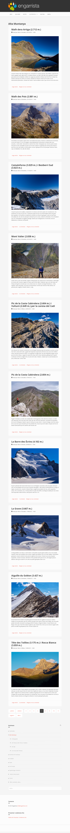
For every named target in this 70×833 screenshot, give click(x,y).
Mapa (49, 14)
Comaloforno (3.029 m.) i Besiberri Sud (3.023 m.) (32, 166)
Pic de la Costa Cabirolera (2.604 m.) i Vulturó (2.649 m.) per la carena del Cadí (33, 305)
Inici (11, 14)
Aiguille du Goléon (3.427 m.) (26, 575)
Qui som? (17, 14)
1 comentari (22, 499)
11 (58, 711)
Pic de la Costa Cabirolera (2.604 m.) (30, 374)
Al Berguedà (15, 739)
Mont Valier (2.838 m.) (23, 236)
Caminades (12, 731)
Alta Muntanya (12, 735)
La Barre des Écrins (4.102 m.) (27, 441)
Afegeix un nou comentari (25, 86)
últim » (19, 715)
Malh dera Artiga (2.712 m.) (26, 29)
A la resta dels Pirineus (17, 750)
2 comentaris (22, 226)
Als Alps (13, 746)
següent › (12, 715)
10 (53, 711)
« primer (12, 711)
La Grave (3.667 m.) (21, 508)
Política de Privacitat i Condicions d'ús (17, 817)
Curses (11, 778)
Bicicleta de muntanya (14, 754)
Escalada (11, 758)
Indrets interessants (14, 774)
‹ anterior (19, 711)
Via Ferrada (12, 766)
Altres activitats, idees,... (15, 782)
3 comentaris (22, 293)
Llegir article (15, 86)
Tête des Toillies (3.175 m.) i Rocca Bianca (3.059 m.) (33, 644)
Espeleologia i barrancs (14, 770)
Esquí (10, 762)
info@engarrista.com (22, 806)
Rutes (25, 14)
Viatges (42, 14)
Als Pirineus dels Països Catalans (19, 743)
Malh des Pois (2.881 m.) (24, 96)
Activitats (33, 14)
